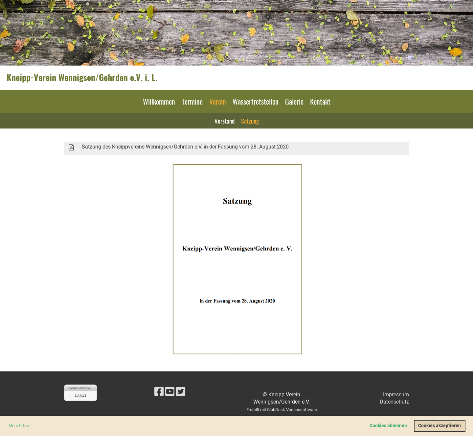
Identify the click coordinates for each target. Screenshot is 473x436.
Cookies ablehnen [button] (388, 425)
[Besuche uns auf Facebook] (159, 392)
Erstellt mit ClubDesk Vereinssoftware (281, 409)
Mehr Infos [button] (19, 425)
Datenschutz (394, 402)
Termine (192, 101)
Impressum (396, 394)
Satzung (250, 120)
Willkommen (159, 101)
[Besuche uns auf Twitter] (180, 392)
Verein (217, 101)
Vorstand (224, 120)
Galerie (294, 101)
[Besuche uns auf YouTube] (169, 392)
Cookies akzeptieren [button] (439, 425)
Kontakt (320, 101)
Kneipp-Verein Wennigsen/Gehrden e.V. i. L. (82, 77)
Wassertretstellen (256, 101)
